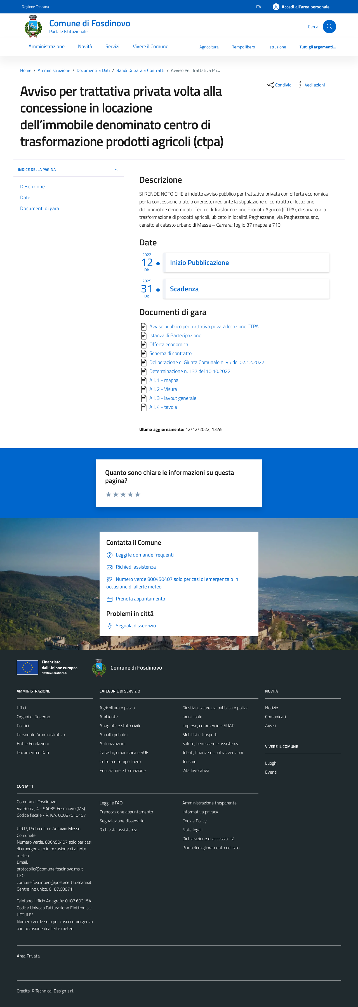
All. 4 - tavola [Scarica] (163, 407)
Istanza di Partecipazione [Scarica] (175, 335)
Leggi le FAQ (111, 802)
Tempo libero (243, 47)
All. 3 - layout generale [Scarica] (172, 398)
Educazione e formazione (123, 770)
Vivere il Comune (150, 46)
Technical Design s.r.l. (55, 990)
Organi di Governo (33, 716)
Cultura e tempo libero (120, 761)
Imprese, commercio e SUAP (208, 725)
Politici (23, 725)
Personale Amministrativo (41, 734)
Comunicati (275, 716)
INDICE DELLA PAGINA (68, 169)
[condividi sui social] (279, 84)
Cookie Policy (194, 820)
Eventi (271, 772)
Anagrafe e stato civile (120, 725)
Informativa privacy (200, 811)
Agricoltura (209, 47)
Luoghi (271, 763)
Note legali (192, 829)
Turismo (189, 761)
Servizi (112, 46)
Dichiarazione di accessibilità (208, 838)
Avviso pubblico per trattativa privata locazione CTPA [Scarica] (204, 326)
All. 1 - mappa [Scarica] (163, 380)
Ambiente (109, 716)
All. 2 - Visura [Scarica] (163, 389)
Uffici (21, 707)
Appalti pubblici (114, 734)
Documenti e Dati (33, 752)
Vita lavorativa (195, 770)
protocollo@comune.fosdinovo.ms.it (50, 868)
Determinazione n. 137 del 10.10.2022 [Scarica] (189, 371)
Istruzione (277, 47)
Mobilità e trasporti (199, 734)
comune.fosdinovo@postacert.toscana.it (54, 882)
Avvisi (270, 725)
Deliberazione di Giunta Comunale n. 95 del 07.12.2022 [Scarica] (206, 362)
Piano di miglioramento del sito (210, 847)
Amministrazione (47, 46)
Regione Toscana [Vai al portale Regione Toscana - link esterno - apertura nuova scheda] (35, 7)
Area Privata (28, 955)
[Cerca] (329, 26)
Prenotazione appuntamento (126, 811)
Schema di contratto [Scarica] (170, 353)
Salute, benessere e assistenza (210, 743)
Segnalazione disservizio (122, 820)
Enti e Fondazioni (33, 743)
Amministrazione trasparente (209, 802)
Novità (85, 46)
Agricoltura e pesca (117, 707)
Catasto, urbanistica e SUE (124, 752)
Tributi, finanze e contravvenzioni (212, 752)
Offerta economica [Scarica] (168, 344)
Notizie (271, 707)
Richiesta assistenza (118, 829)
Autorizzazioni (112, 743)
